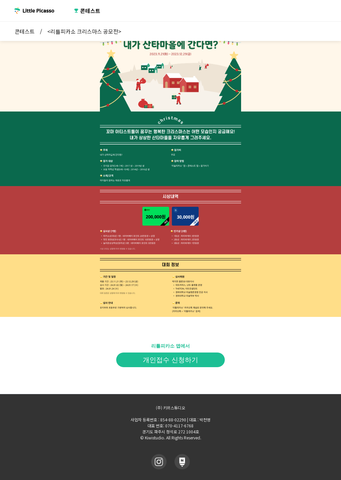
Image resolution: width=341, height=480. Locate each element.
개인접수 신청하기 (170, 359)
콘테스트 (87, 11)
